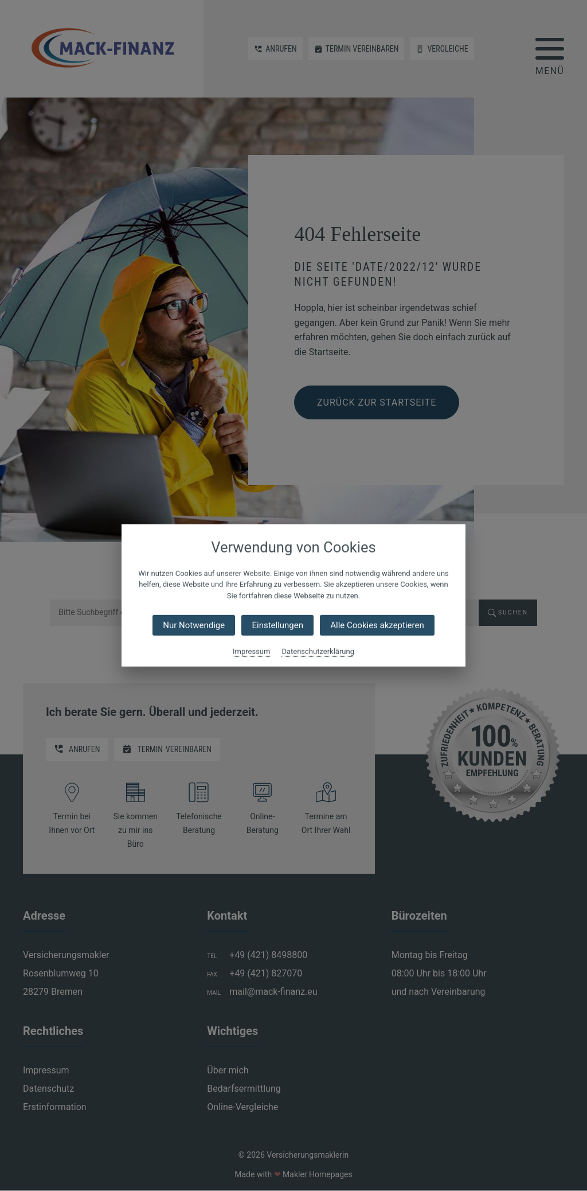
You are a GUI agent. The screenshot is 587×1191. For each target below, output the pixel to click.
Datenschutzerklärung (317, 651)
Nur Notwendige (194, 625)
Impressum (251, 651)
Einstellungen (277, 625)
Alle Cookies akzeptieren (377, 625)
